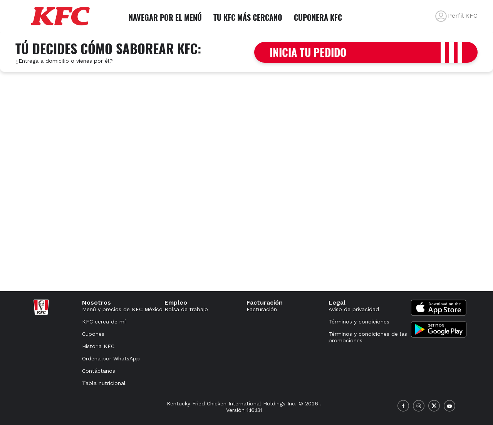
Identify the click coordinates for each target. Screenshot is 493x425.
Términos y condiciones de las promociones (368, 337)
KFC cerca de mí (104, 321)
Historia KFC (98, 346)
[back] (441, 16)
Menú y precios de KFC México (122, 309)
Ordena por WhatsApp (111, 358)
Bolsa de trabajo (186, 309)
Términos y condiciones (359, 321)
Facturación (261, 309)
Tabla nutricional (104, 383)
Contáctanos (98, 371)
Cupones (93, 334)
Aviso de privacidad (354, 309)
